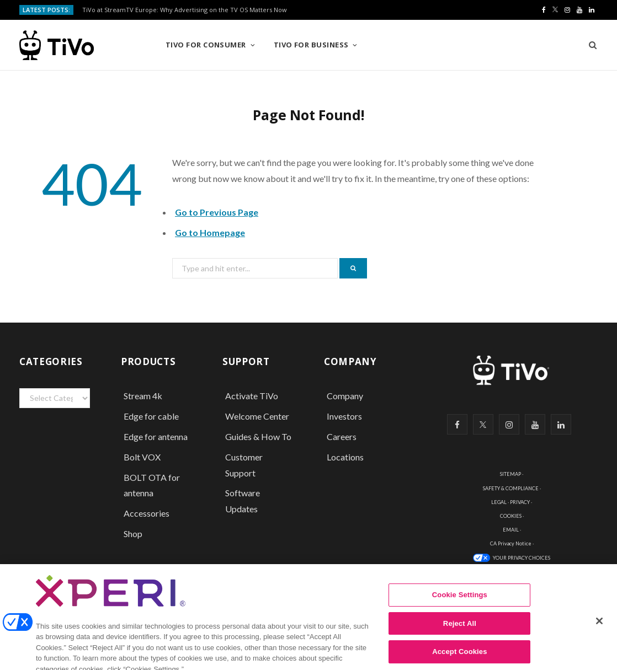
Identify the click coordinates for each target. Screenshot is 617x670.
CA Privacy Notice (510, 543)
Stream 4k (143, 395)
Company (345, 395)
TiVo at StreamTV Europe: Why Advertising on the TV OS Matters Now (184, 10)
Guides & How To (258, 436)
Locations (345, 457)
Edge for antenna (156, 436)
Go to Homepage (210, 232)
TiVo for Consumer (206, 45)
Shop (133, 533)
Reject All (459, 633)
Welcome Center (257, 416)
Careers (342, 436)
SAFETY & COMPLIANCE (511, 488)
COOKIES (511, 516)
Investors (344, 416)
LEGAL (499, 502)
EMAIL (511, 530)
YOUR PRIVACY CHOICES (521, 558)
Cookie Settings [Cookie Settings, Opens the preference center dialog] (459, 605)
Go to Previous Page (216, 212)
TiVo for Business (311, 45)
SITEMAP (510, 474)
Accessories (147, 513)
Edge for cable (151, 416)
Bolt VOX (142, 457)
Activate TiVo (251, 395)
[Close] (599, 631)
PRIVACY (520, 502)
